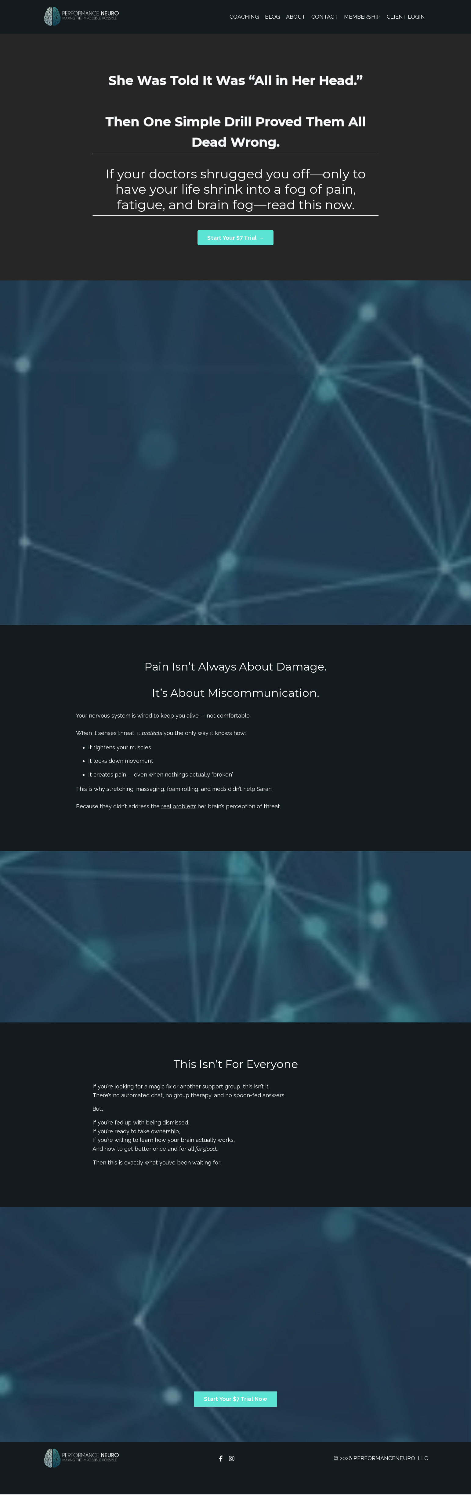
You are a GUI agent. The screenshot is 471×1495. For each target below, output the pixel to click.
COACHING (244, 16)
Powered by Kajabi (409, 1479)
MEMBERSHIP (362, 16)
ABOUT (295, 16)
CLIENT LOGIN (406, 16)
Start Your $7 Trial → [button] (235, 238)
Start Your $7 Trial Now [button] (235, 1399)
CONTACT (324, 16)
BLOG (272, 16)
